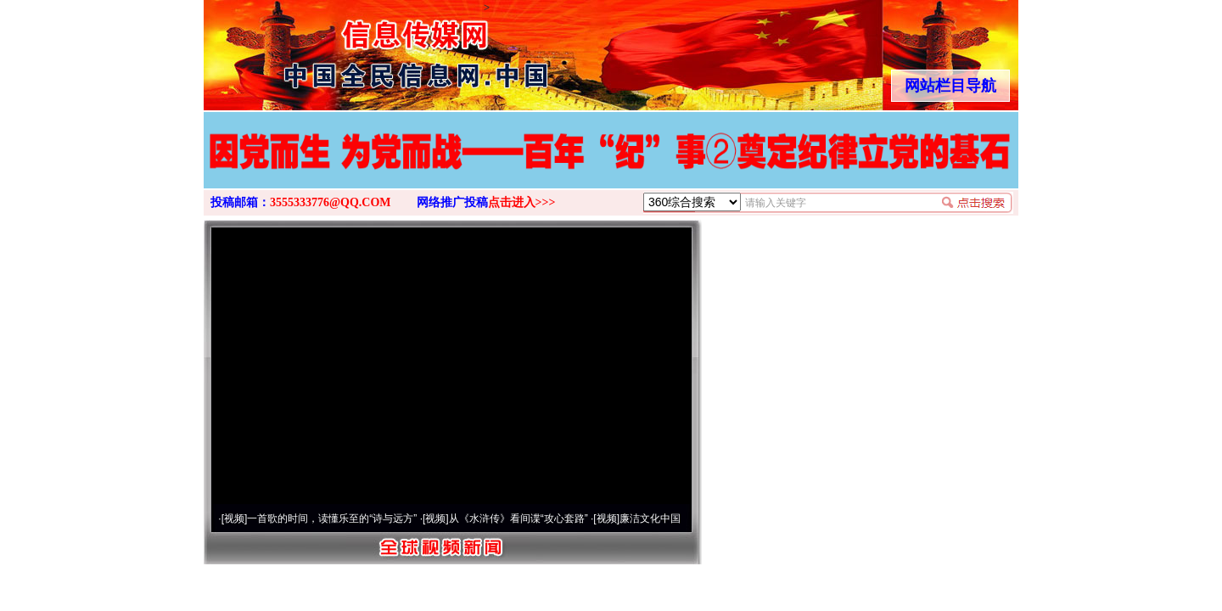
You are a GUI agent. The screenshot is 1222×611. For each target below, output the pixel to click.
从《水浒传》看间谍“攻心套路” (518, 518)
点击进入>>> (522, 202)
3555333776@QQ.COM (330, 202)
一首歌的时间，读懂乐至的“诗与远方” (332, 518)
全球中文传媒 (344, 49)
